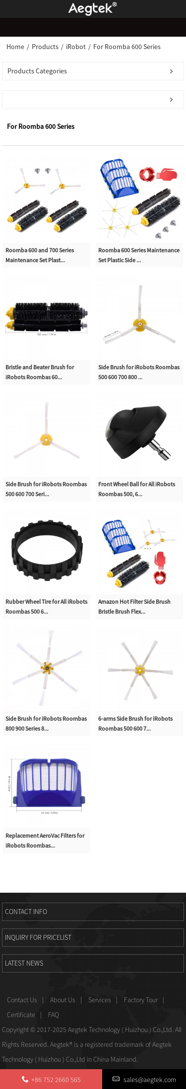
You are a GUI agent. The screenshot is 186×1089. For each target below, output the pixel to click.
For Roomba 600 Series (127, 46)
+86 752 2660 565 (56, 1079)
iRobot (76, 46)
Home (15, 46)
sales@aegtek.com (149, 1079)
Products (45, 46)
